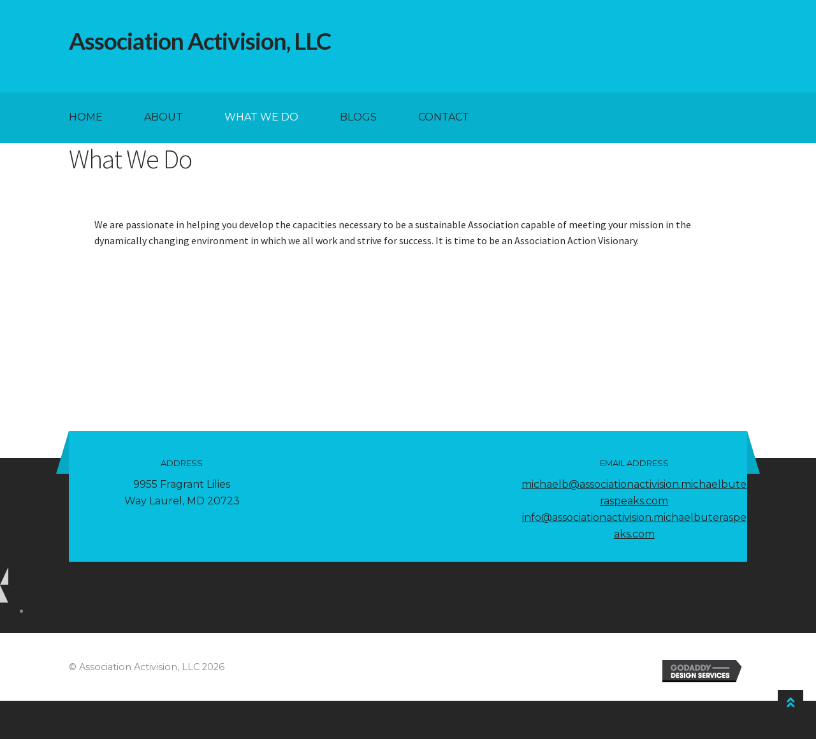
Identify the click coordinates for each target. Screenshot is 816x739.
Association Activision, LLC (200, 41)
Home (86, 117)
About (163, 117)
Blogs (358, 117)
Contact (443, 117)
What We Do (261, 117)
